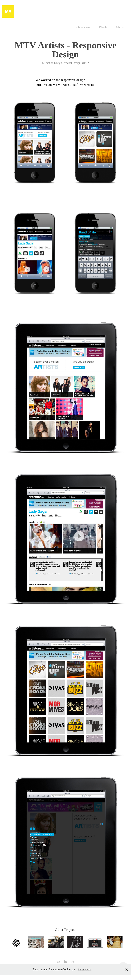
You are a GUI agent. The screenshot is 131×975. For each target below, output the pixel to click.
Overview (83, 27)
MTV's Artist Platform (68, 85)
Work (103, 27)
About (120, 27)
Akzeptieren (84, 969)
